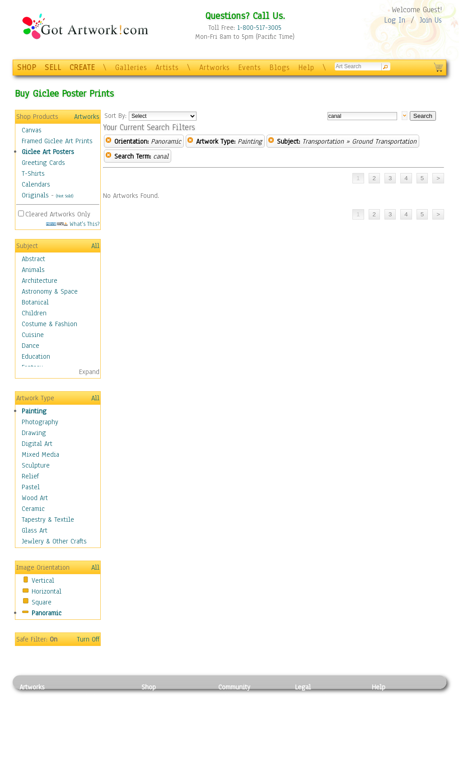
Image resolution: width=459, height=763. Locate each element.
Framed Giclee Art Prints (57, 140)
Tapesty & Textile (103, 737)
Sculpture (36, 465)
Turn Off (88, 639)
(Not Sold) (64, 196)
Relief (30, 476)
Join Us (431, 20)
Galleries (131, 67)
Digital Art (37, 443)
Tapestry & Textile (48, 519)
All (95, 245)
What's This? (72, 224)
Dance (30, 345)
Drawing (34, 432)
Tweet (380, 758)
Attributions (310, 717)
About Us (385, 717)
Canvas (32, 130)
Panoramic (46, 613)
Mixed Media (40, 454)
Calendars (36, 184)
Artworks (214, 67)
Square (42, 602)
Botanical (35, 302)
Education (36, 356)
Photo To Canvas (165, 697)
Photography (40, 421)
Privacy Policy (315, 697)
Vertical (43, 580)
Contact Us (387, 697)
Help (306, 67)
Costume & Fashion (49, 323)
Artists (167, 67)
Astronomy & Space (50, 291)
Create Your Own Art (170, 758)
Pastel (31, 487)
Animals (33, 269)
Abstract (33, 258)
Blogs (279, 67)
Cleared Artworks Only (57, 214)
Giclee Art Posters (48, 151)
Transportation (323, 141)
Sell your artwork (243, 737)
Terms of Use (314, 707)
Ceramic (33, 508)
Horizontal (46, 591)
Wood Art (35, 497)
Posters (152, 717)
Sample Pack (390, 707)
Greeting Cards (43, 162)
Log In (394, 20)
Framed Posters (163, 707)
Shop (148, 687)
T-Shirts (33, 173)
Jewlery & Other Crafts (54, 541)
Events (249, 67)
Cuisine (33, 334)
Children (34, 313)
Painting (34, 411)
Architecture (39, 280)
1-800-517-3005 (259, 27)
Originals (35, 195)
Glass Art (34, 530)
